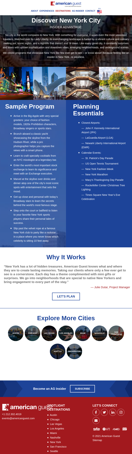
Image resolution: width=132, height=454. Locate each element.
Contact (90, 11)
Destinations (63, 11)
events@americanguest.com (18, 420)
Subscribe (82, 390)
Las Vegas (56, 425)
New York (55, 443)
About (34, 11)
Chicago (54, 421)
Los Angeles (57, 430)
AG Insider (78, 11)
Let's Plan (66, 298)
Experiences (46, 11)
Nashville (55, 439)
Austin (53, 416)
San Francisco (58, 448)
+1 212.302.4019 (11, 416)
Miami (53, 434)
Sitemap (97, 442)
